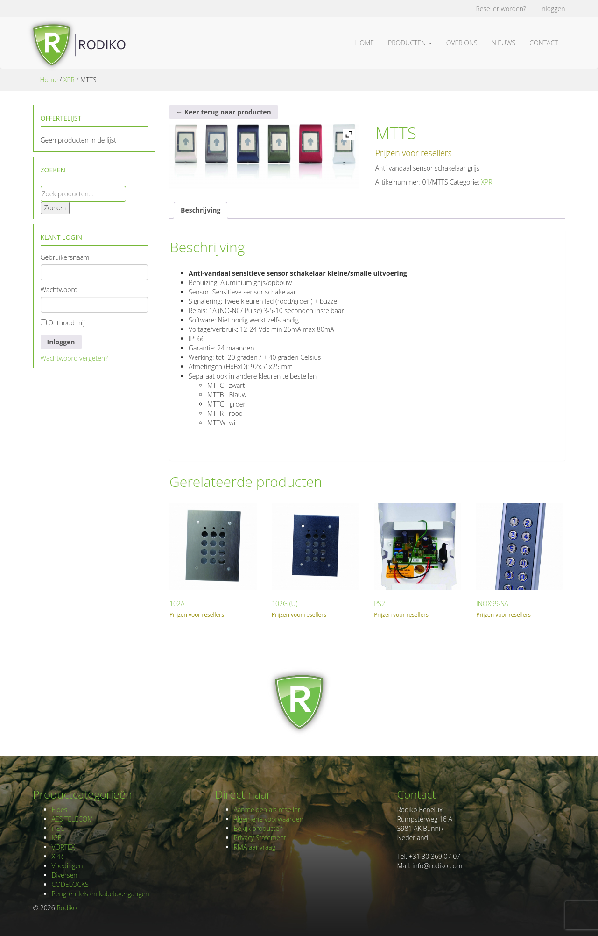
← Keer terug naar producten (223, 111)
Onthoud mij (63, 322)
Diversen (64, 875)
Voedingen (67, 865)
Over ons (462, 42)
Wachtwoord (59, 289)
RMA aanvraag (255, 847)
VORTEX (63, 847)
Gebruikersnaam (65, 257)
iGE (57, 837)
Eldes (59, 809)
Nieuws (504, 42)
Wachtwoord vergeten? (74, 358)
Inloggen (552, 8)
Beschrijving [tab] (200, 210)
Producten (410, 42)
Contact (543, 42)
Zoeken (55, 207)
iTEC (58, 828)
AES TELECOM (72, 819)
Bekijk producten (258, 828)
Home (364, 42)
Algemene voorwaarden (268, 819)
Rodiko (66, 907)
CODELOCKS (70, 884)
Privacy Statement (260, 837)
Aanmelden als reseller (267, 809)
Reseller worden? (501, 8)
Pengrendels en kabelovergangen (100, 893)
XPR (69, 79)
